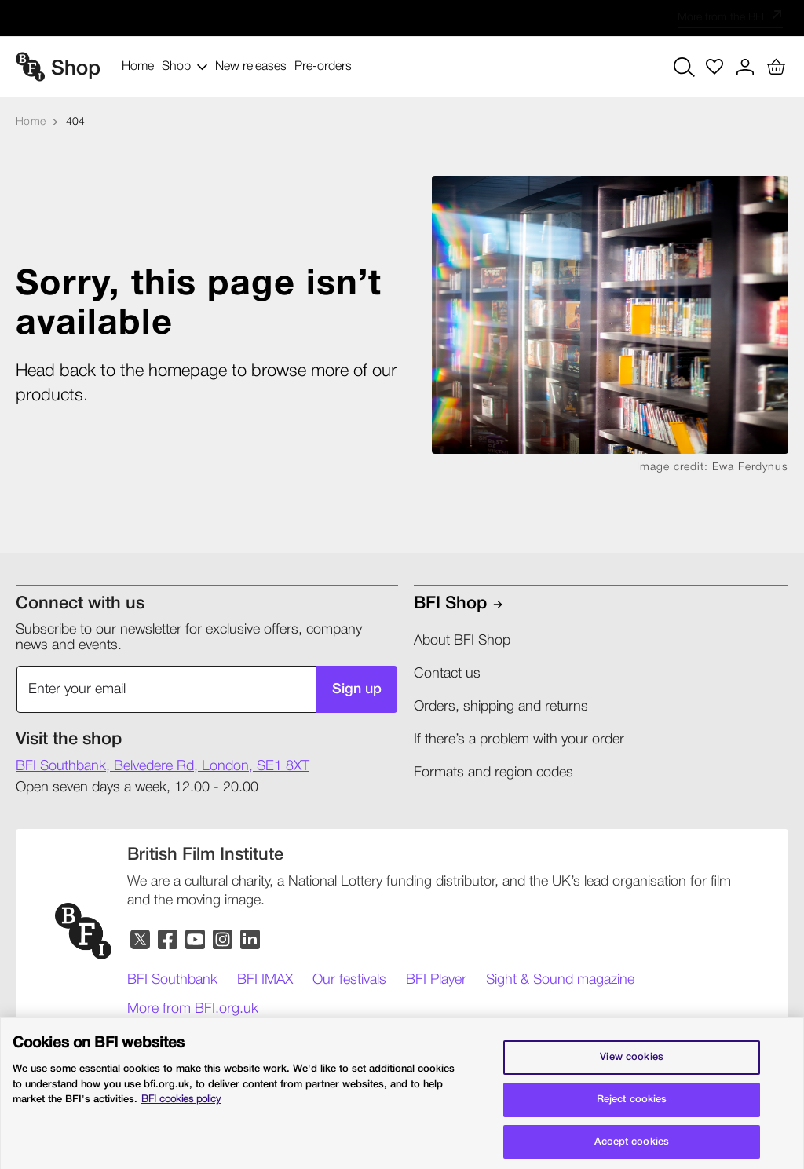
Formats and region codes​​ (493, 772)
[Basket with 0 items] (775, 67)
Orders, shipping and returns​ (501, 706)
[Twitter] (141, 940)
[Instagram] (223, 940)
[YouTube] (196, 940)
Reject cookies (632, 1107)
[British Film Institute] (205, 855)
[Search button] (683, 67)
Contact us (447, 673)
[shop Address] (162, 767)
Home (138, 66)
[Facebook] (168, 940)
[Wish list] (714, 66)
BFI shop (450, 604)
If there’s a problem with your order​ (519, 739)
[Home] (31, 122)
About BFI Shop (462, 640)
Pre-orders (323, 66)
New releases (251, 66)
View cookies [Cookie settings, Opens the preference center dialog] (631, 1065)
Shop (184, 66)
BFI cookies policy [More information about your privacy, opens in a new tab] (181, 1107)
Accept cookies (631, 1149)
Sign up (357, 689)
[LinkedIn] (251, 940)
